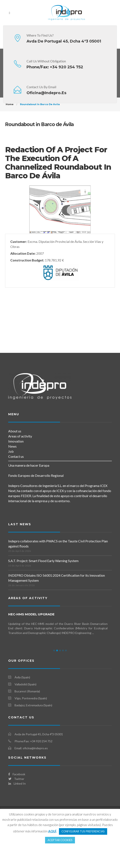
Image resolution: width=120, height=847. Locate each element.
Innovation (16, 441)
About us (14, 431)
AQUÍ (52, 831)
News (12, 446)
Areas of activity (20, 436)
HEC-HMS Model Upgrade (31, 614)
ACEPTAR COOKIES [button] (60, 840)
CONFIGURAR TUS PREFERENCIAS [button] (83, 831)
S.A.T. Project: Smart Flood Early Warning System (43, 561)
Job (11, 451)
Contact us (16, 456)
